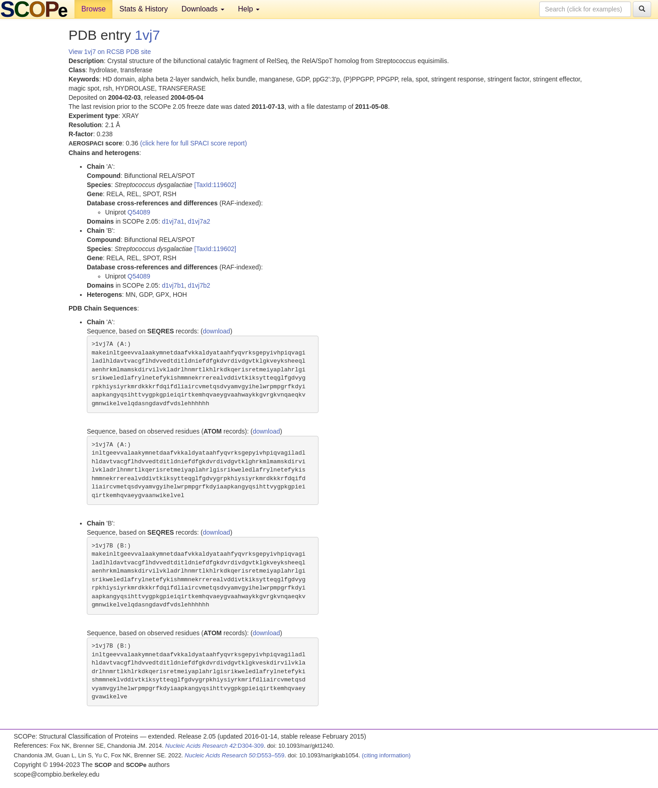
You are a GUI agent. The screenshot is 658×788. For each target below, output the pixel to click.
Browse (93, 9)
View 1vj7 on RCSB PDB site (110, 51)
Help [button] (249, 9)
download (216, 331)
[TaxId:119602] (215, 184)
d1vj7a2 (199, 221)
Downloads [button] (202, 9)
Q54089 (138, 212)
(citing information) (386, 755)
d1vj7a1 (173, 221)
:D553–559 (235, 755)
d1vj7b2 (199, 285)
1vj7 (147, 35)
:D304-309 (214, 745)
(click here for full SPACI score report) (193, 143)
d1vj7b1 (173, 285)
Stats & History (143, 9)
